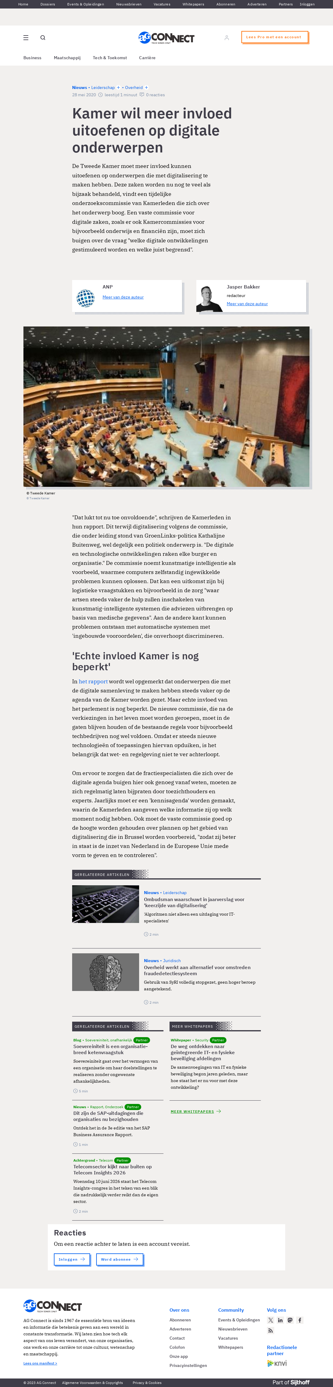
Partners (286, 4)
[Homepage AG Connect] (166, 38)
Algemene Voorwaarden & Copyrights (92, 1382)
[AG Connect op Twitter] (270, 1320)
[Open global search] (42, 37)
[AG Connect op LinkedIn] (280, 1320)
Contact (177, 1338)
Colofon (177, 1347)
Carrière (147, 57)
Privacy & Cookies (147, 1382)
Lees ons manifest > (40, 1363)
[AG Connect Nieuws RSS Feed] (270, 1330)
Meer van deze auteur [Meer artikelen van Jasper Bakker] (247, 303)
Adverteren (257, 4)
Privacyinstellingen (188, 1365)
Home (23, 4)
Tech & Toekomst (110, 57)
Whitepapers (193, 4)
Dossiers (47, 4)
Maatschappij (67, 57)
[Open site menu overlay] (25, 37)
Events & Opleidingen (85, 4)
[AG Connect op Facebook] (299, 1320)
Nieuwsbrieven (129, 4)
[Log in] (226, 37)
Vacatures (162, 4)
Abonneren (226, 4)
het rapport (93, 681)
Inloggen (307, 4)
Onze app (179, 1356)
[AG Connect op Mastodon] (290, 1320)
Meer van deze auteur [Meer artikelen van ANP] (123, 297)
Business (32, 57)
